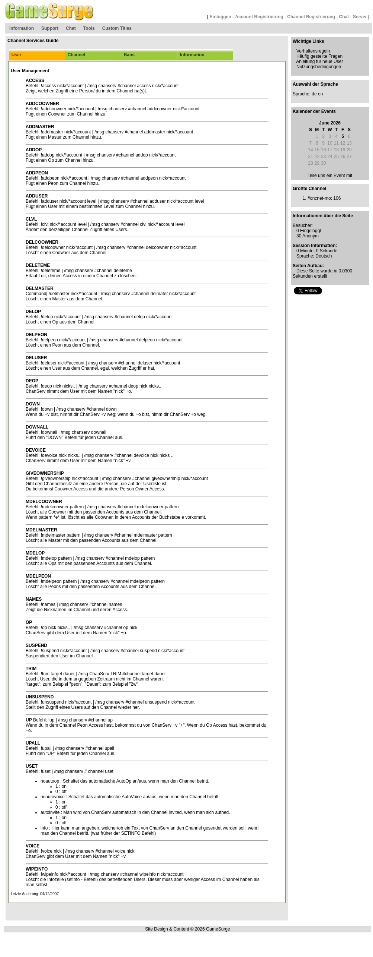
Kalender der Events (314, 111)
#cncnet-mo (319, 198)
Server (360, 16)
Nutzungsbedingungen (318, 66)
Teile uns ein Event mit (330, 175)
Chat (344, 16)
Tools (89, 28)
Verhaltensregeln (313, 51)
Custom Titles (117, 28)
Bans (128, 54)
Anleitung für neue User (319, 61)
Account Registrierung (259, 16)
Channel (75, 54)
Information (21, 28)
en (320, 94)
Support (49, 28)
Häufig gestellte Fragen (319, 56)
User (15, 54)
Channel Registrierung (311, 16)
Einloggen (220, 16)
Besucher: (303, 225)
